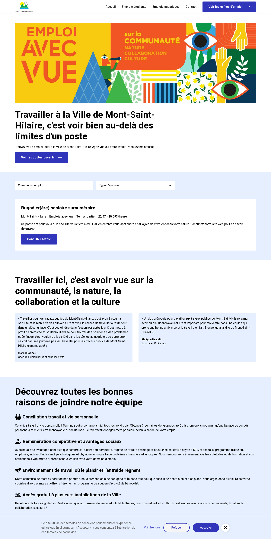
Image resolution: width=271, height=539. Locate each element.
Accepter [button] (206, 527)
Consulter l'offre (39, 239)
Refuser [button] (176, 527)
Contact (191, 6)
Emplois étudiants (134, 6)
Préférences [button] (152, 527)
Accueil (111, 6)
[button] (135, 185)
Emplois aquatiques (166, 6)
